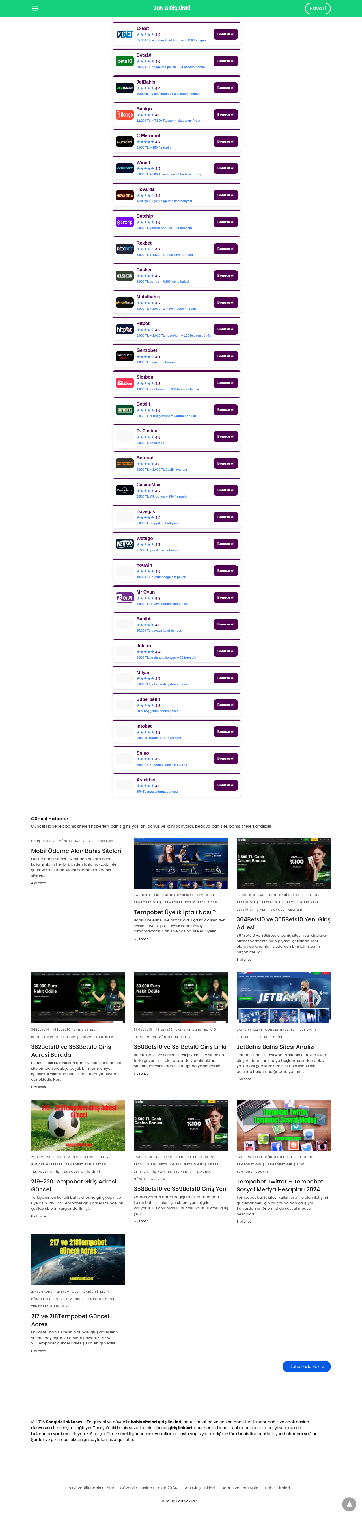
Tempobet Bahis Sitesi (86, 1164)
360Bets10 (143, 1030)
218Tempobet (69, 1292)
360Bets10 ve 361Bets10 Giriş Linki (180, 1047)
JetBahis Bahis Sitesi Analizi (276, 1047)
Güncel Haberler (74, 841)
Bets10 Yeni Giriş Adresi (190, 1172)
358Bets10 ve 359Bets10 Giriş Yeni (181, 1189)
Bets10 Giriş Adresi (202, 1164)
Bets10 (314, 895)
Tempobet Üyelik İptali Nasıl (191, 902)
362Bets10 (40, 1030)
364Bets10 (246, 895)
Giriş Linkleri (43, 841)
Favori (318, 8)
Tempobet (206, 895)
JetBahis (245, 1037)
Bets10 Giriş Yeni (252, 910)
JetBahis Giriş (269, 1037)
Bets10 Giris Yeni (302, 902)
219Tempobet (43, 1157)
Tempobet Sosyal (253, 1172)
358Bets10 (143, 1157)
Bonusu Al (225, 34)
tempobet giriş (148, 902)
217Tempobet (42, 1292)
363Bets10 (61, 1030)
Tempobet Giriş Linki (81, 1172)
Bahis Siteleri (147, 895)
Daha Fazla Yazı (305, 1366)
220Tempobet (69, 1157)
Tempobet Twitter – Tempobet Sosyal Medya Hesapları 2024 (280, 1185)
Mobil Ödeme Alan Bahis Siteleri (76, 851)
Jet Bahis (308, 1030)
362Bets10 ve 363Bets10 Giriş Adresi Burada (71, 1051)
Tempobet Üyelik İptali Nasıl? (175, 912)
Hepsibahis (103, 841)
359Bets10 (164, 1157)
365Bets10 (267, 895)
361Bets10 (164, 1030)
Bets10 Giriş (248, 902)
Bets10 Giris (273, 902)
